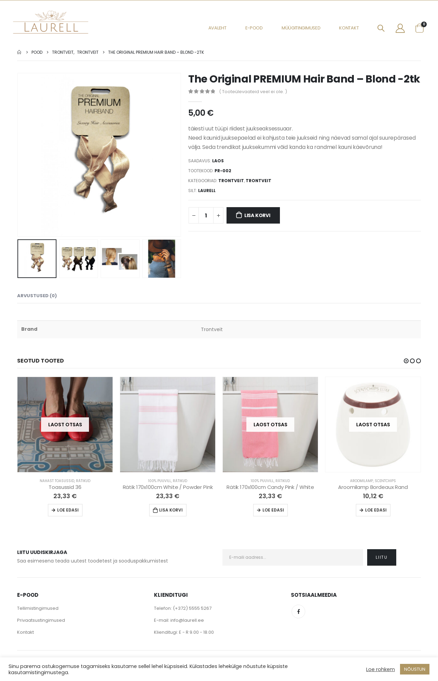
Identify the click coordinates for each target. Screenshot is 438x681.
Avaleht (217, 28)
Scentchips (385, 480)
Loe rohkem (380, 669)
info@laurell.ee (187, 620)
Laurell (207, 190)
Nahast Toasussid (57, 480)
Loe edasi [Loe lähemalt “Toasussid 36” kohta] (68, 510)
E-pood (254, 28)
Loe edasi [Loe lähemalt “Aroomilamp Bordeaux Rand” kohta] (376, 510)
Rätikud (83, 480)
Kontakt (349, 28)
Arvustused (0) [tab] (37, 295)
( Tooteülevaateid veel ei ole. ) (253, 91)
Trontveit (231, 181)
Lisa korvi (257, 215)
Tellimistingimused (38, 608)
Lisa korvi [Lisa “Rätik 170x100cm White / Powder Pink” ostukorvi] (171, 510)
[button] (406, 361)
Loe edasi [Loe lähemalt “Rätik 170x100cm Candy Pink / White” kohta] (273, 510)
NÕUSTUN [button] (414, 669)
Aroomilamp (361, 480)
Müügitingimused (301, 28)
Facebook (298, 611)
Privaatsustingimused (41, 620)
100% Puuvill (159, 480)
